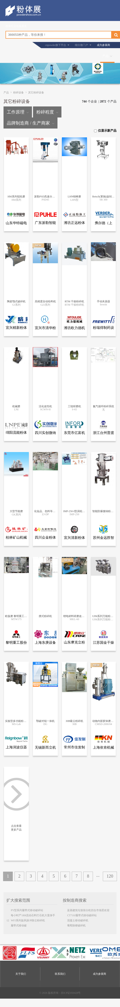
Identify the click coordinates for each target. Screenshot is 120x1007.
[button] (60, 80)
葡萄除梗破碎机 (76, 925)
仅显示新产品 (105, 130)
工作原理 (18, 112)
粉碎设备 (18, 92)
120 (110, 876)
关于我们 (20, 973)
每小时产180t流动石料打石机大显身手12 (30, 916)
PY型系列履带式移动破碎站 (27, 910)
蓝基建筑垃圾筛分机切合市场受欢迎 (88, 910)
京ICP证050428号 (71, 992)
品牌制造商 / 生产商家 (30, 123)
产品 (105, 56)
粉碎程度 (47, 112)
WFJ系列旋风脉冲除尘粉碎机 (28, 920)
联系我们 (60, 973)
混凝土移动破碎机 (77, 920)
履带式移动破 (19, 925)
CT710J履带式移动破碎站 (82, 915)
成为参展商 (103, 45)
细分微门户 (81, 45)
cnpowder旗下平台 (55, 45)
